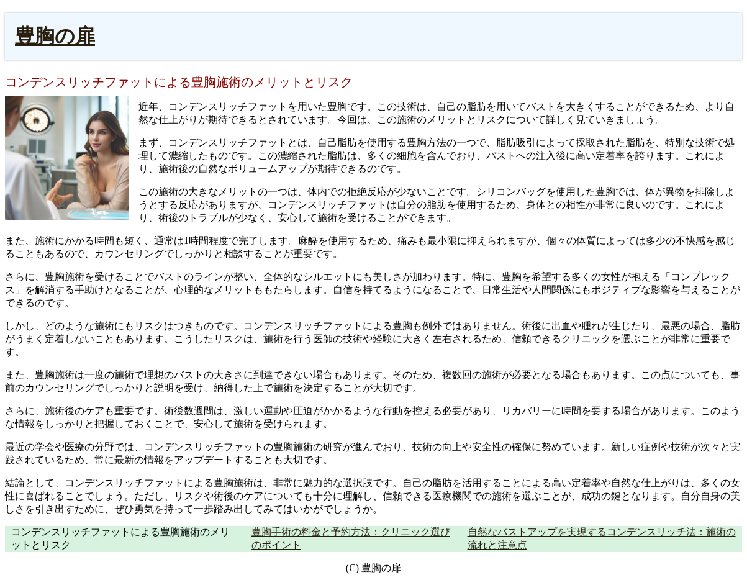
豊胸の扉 (55, 36)
